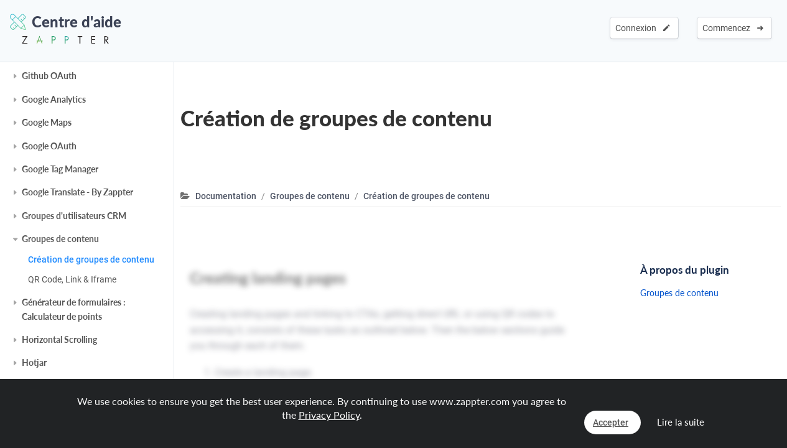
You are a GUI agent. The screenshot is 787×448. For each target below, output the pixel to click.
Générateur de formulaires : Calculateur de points (74, 309)
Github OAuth (49, 75)
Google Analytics (54, 99)
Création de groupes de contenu (91, 259)
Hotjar (34, 362)
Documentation (225, 196)
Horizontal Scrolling (59, 339)
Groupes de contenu (60, 238)
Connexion (642, 28)
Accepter (610, 422)
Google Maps (47, 122)
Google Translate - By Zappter (77, 192)
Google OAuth (49, 146)
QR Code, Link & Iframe (72, 279)
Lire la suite (680, 421)
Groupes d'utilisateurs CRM (74, 215)
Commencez (732, 28)
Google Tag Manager (60, 169)
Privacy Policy (329, 415)
